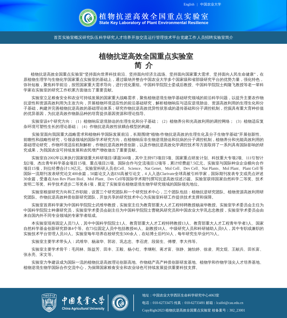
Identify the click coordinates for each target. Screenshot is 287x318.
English (189, 4)
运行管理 (156, 37)
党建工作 (188, 37)
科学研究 (107, 37)
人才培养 (123, 37)
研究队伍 (90, 37)
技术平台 (172, 37)
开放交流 (139, 37)
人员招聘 (205, 37)
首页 (58, 37)
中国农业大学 (210, 4)
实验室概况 (72, 37)
